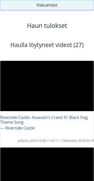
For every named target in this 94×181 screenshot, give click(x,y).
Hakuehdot (47, 5)
